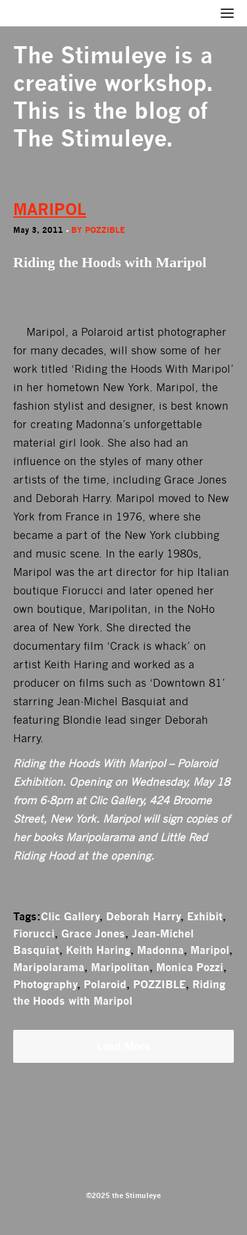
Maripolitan (120, 967)
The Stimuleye (90, 55)
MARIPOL (49, 209)
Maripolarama (48, 967)
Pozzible (105, 230)
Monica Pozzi (189, 967)
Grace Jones (93, 933)
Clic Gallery (70, 916)
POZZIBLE (159, 984)
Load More (123, 1046)
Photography (45, 984)
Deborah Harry (143, 916)
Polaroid (105, 984)
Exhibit (205, 916)
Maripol (209, 950)
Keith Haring (98, 950)
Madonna (160, 950)
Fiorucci (34, 933)
